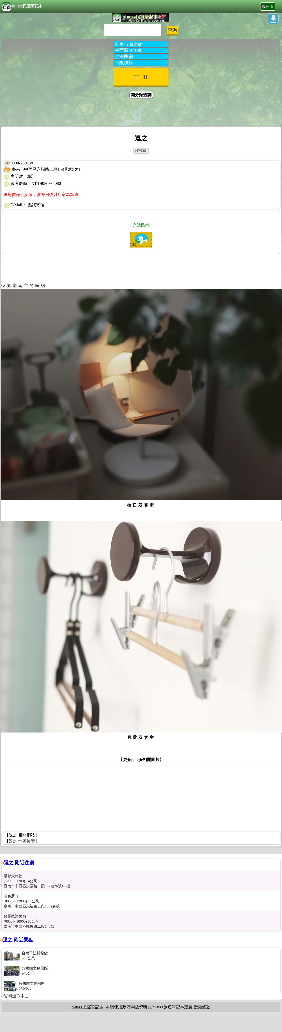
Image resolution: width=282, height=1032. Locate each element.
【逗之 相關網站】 (22, 835)
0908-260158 (22, 163)
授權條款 (202, 1007)
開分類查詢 (141, 95)
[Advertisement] (141, 113)
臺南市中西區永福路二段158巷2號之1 (46, 169)
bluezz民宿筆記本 (22, 6)
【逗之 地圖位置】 (22, 841)
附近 (270, 6)
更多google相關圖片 (141, 759)
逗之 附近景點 (18, 940)
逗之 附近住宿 (19, 862)
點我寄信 (36, 205)
